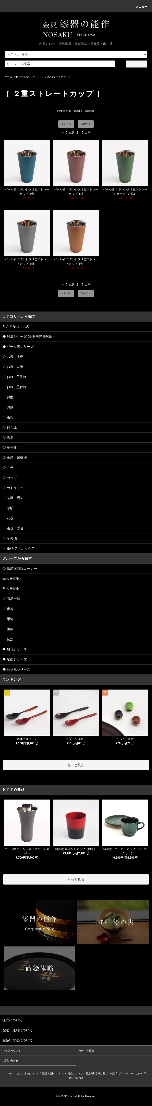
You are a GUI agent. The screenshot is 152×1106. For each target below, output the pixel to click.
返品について (75, 1073)
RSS (71, 1078)
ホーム (8, 76)
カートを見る (86, 1050)
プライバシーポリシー (131, 1073)
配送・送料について (53, 1073)
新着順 (89, 111)
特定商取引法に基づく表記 (100, 1073)
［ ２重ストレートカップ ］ (56, 76)
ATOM (79, 1078)
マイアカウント (11, 1050)
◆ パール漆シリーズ (26, 76)
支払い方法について (28, 1073)
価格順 (77, 111)
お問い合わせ (10, 1060)
